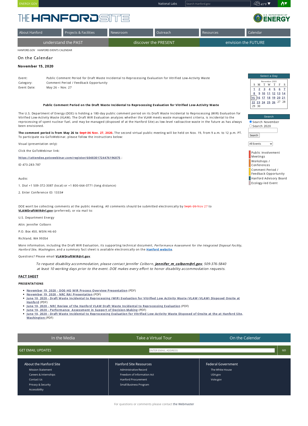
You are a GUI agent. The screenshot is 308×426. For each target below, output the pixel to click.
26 (273, 102)
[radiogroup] (250, 121)
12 (273, 93)
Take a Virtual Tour (154, 338)
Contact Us (35, 379)
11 (268, 93)
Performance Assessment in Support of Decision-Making (94, 310)
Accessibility (36, 389)
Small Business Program (134, 384)
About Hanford (30, 32)
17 (263, 98)
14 (283, 93)
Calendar (255, 32)
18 (268, 98)
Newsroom (119, 32)
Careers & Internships (42, 374)
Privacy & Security (40, 384)
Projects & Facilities (80, 32)
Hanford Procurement (133, 379)
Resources (210, 32)
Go (284, 350)
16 (258, 98)
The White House (221, 369)
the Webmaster (183, 404)
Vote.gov (216, 379)
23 (258, 102)
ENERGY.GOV (28, 4)
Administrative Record (133, 369)
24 (263, 102)
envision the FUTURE (245, 42)
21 (283, 98)
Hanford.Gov (26, 50)
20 (278, 98)
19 (273, 98)
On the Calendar (245, 338)
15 (253, 98)
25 (268, 102)
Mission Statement (40, 369)
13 (278, 93)
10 (263, 93)
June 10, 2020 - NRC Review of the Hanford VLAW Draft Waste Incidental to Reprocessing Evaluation (103, 306)
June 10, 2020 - (38, 310)
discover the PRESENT (154, 42)
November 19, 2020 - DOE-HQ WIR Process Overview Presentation (77, 290)
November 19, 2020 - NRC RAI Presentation (60, 294)
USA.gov (216, 374)
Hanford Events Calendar (54, 50)
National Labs (167, 4)
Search (254, 135)
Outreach (163, 32)
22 (253, 102)
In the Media (63, 338)
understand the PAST (63, 42)
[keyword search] (263, 130)
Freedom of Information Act (137, 374)
